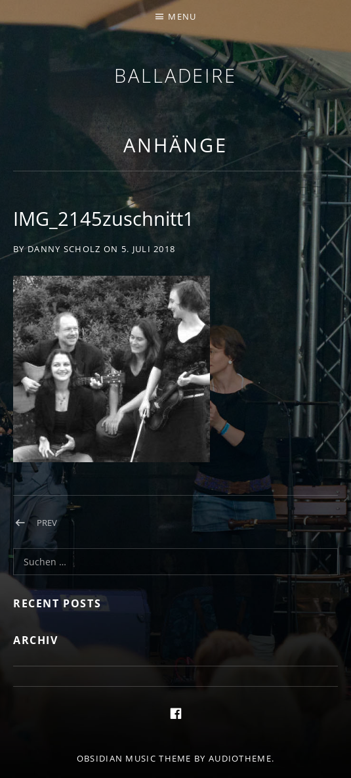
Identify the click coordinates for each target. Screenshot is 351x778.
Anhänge (175, 145)
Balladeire (175, 75)
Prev (47, 523)
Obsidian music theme (134, 758)
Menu (182, 16)
